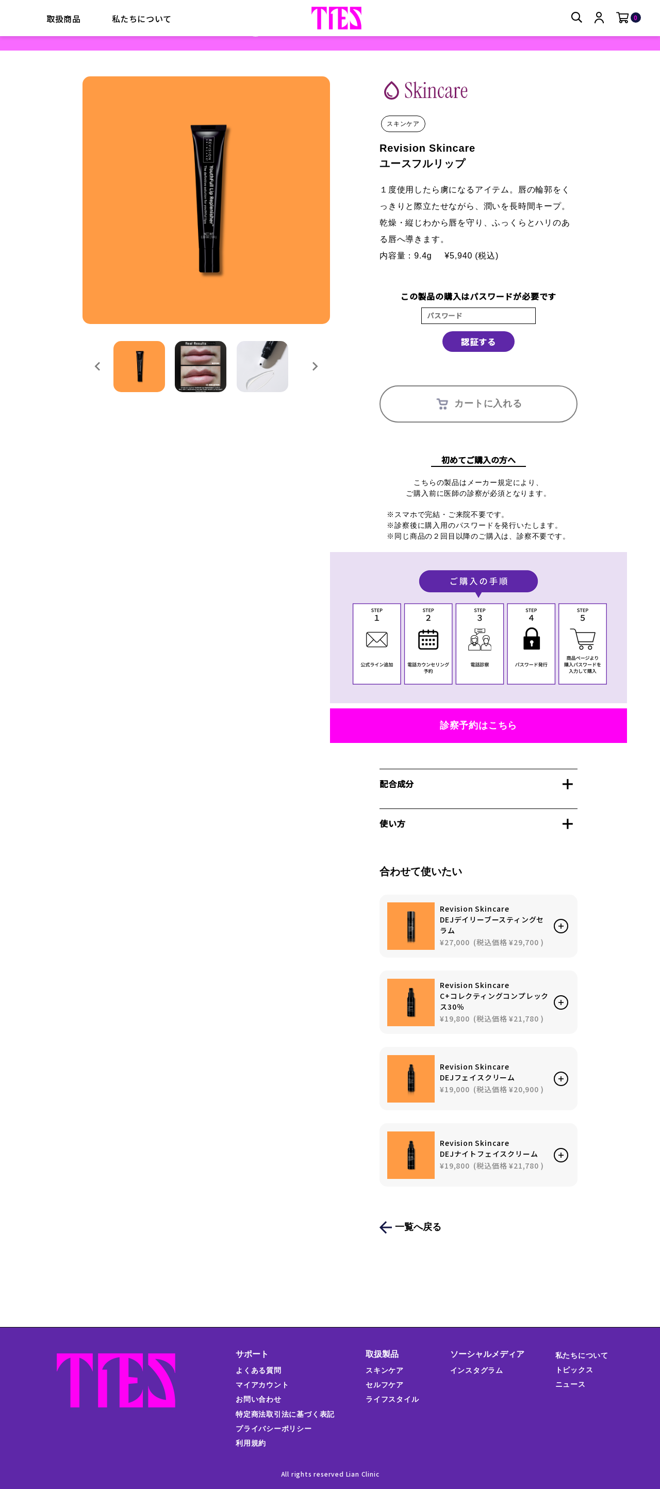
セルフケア (385, 1385)
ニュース (570, 1384)
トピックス (574, 1370)
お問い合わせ (258, 1399)
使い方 (392, 823)
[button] (139, 366)
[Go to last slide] (98, 367)
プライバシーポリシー (273, 1429)
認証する (478, 341)
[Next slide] (314, 367)
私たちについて (142, 18)
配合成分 (397, 784)
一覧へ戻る (418, 1227)
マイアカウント (262, 1385)
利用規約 (250, 1443)
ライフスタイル (392, 1399)
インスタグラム (476, 1370)
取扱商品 (63, 18)
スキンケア (385, 1370)
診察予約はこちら (478, 725)
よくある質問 (258, 1370)
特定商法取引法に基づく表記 (284, 1414)
